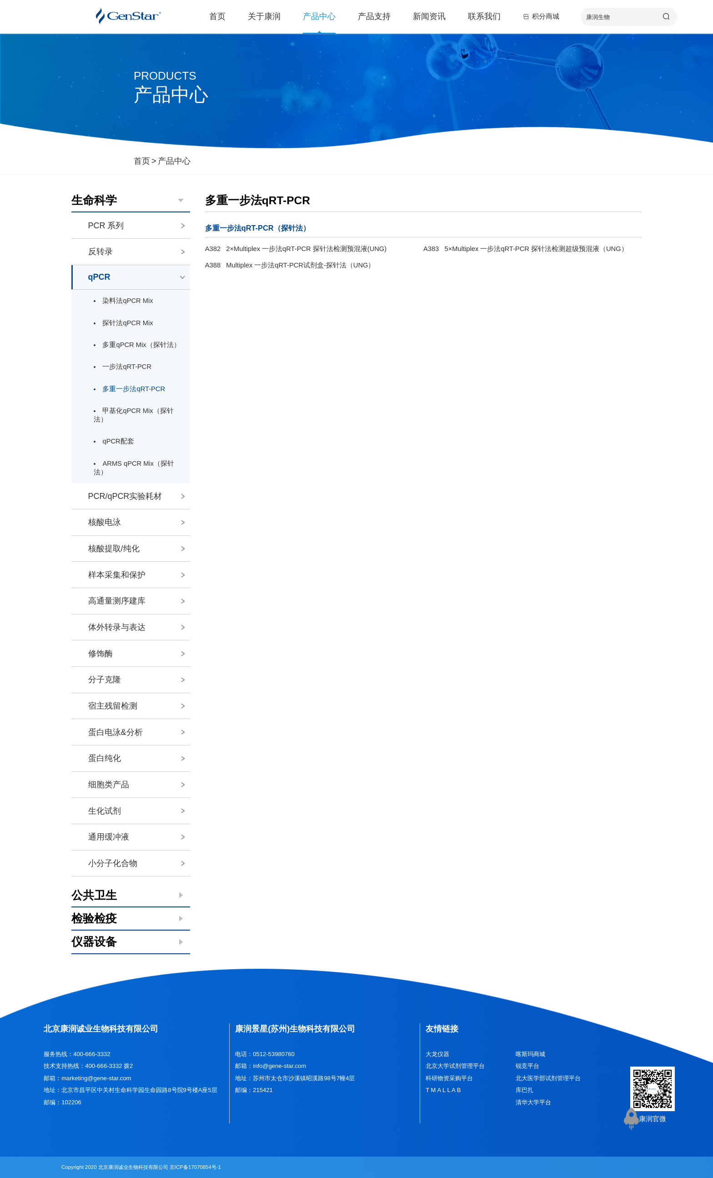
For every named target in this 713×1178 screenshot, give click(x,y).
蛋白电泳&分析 (136, 732)
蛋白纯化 (136, 758)
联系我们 (484, 18)
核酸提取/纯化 (136, 548)
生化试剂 (136, 811)
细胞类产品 (136, 784)
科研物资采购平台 (449, 1078)
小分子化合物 (136, 863)
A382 (296, 248)
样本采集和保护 (136, 574)
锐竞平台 (527, 1065)
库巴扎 (524, 1090)
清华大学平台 (533, 1102)
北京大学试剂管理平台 (455, 1065)
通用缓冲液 (136, 836)
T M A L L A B (443, 1090)
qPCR (137, 277)
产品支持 (374, 18)
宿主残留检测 (136, 705)
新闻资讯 (429, 18)
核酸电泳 (136, 522)
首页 (217, 18)
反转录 (136, 251)
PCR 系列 (136, 225)
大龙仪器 (437, 1054)
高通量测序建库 (136, 600)
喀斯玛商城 (530, 1054)
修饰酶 (136, 653)
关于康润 (264, 18)
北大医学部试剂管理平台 (548, 1078)
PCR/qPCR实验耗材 (136, 496)
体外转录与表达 (136, 627)
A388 (290, 265)
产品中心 (319, 18)
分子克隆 (136, 679)
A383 (525, 248)
